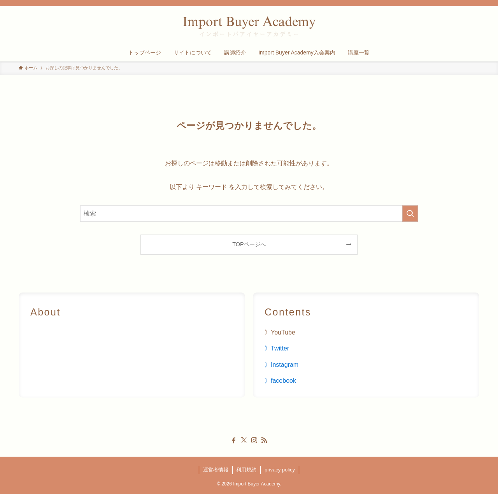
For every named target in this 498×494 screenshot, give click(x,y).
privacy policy (280, 470)
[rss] (264, 440)
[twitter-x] (244, 440)
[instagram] (254, 440)
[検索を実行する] (410, 213)
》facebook (280, 380)
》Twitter (277, 348)
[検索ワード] (249, 213)
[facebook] (234, 440)
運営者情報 (215, 470)
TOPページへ (248, 244)
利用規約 (246, 470)
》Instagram (281, 364)
